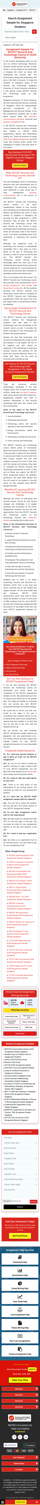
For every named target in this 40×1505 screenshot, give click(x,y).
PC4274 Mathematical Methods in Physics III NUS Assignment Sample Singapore (20, 1100)
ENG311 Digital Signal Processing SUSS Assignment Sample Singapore (19, 890)
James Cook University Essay (16, 1060)
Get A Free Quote (20, 165)
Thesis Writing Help (20, 1328)
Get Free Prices (20, 1236)
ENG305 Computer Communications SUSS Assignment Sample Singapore (19, 906)
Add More (33, 1202)
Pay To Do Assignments (20, 1341)
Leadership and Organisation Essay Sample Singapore (18, 1106)
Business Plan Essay (12, 1062)
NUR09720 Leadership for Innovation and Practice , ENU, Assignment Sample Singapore (20, 1112)
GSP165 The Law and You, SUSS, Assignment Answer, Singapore (17, 1119)
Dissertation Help (20, 1275)
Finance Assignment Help (20, 1354)
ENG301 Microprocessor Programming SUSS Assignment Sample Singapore (20, 915)
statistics (32, 116)
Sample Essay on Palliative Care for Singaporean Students (18, 1055)
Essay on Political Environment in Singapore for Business (17, 1072)
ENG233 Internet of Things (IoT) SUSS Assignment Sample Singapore (20, 924)
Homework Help (20, 1262)
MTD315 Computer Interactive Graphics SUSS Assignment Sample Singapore (20, 865)
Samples (10, 10)
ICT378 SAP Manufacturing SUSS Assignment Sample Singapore (19, 943)
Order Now (20, 1502)
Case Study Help (20, 1301)
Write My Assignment (21, 639)
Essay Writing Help (20, 1288)
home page (32, 771)
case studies (26, 285)
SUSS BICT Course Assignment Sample (19, 1068)
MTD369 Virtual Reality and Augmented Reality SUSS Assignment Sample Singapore (19, 874)
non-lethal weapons (28, 392)
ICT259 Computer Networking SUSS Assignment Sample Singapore (20, 978)
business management (12, 122)
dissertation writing (11, 288)
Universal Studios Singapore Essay (18, 1076)
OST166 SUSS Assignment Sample (18, 1065)
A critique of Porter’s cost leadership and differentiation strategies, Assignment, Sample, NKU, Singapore (20, 1086)
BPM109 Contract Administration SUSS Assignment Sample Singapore (19, 1050)
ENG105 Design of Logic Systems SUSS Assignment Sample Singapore (18, 934)
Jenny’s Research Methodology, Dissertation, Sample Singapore (16, 1080)
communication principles (13, 119)
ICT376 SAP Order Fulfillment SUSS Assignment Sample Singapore (19, 952)
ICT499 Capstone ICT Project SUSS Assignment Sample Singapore (19, 968)
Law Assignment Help (20, 1314)
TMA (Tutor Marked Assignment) (16, 139)
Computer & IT (21, 10)
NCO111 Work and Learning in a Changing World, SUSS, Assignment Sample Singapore (20, 1094)
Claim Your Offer (20, 1380)
